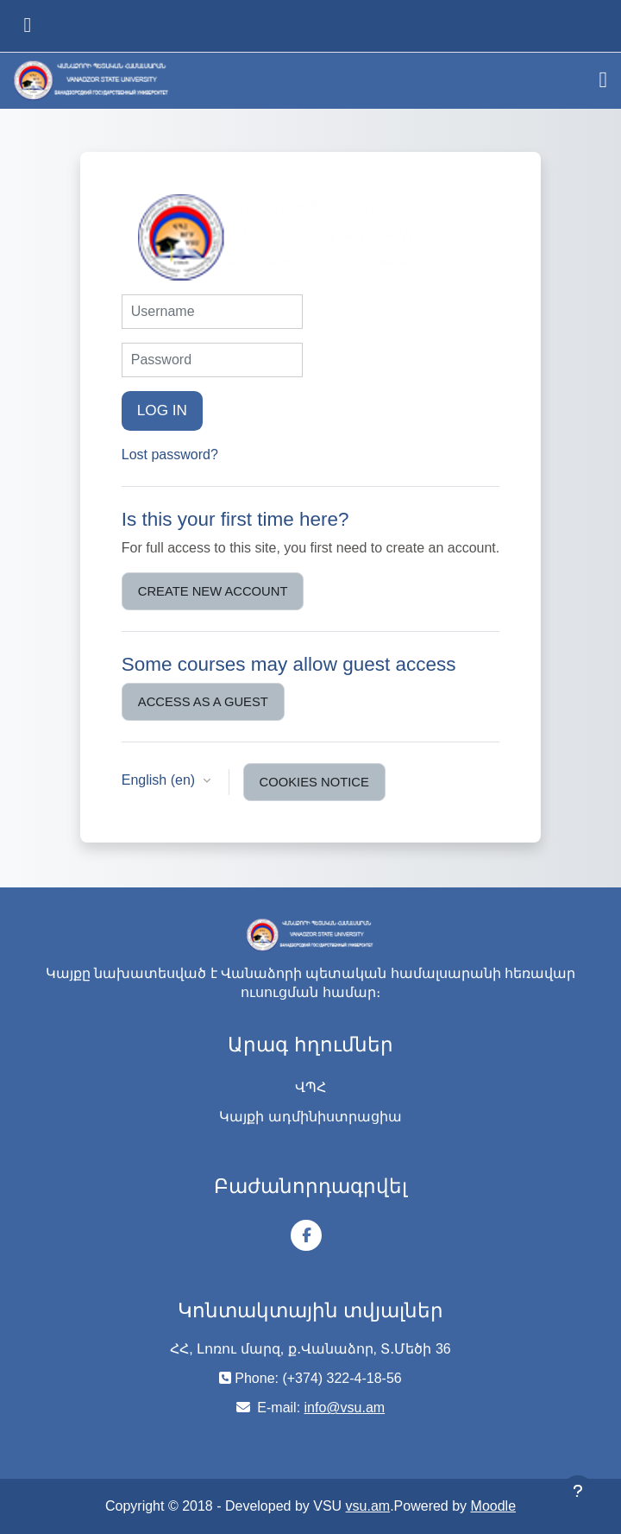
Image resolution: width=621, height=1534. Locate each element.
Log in (162, 410)
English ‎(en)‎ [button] (160, 780)
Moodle (493, 1506)
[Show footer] (577, 1490)
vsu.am (368, 1506)
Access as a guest (203, 702)
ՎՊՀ (310, 1087)
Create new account (213, 591)
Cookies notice (314, 782)
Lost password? (170, 454)
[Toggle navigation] (604, 80)
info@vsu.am (345, 1407)
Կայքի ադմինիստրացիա (310, 1116)
